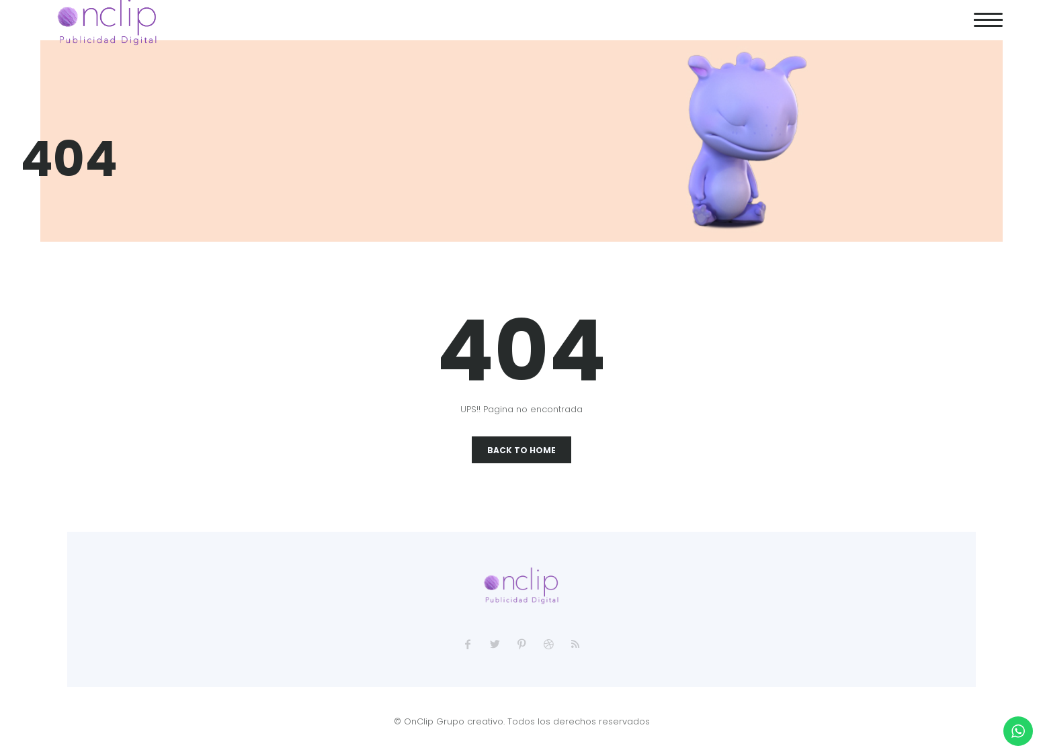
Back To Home (521, 450)
